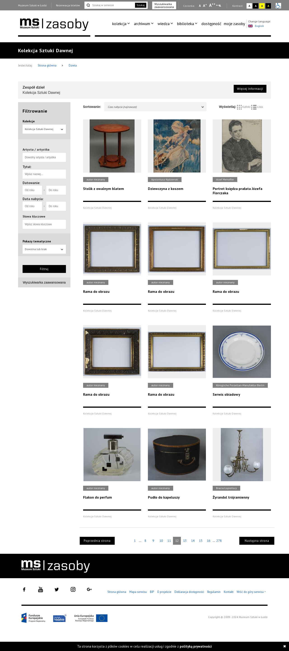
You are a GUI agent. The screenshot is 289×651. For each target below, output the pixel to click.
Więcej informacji (250, 88)
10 (161, 541)
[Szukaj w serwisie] (109, 5)
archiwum (142, 23)
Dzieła (73, 65)
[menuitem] (121, 23)
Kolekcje (29, 121)
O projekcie (164, 592)
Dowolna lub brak (44, 249)
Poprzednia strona (97, 541)
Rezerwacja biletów (68, 5)
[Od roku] (32, 190)
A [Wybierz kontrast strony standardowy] (249, 5)
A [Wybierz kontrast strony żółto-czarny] (262, 5)
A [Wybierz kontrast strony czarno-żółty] (268, 5)
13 (185, 541)
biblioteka (185, 23)
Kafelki (244, 107)
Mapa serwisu (138, 592)
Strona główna (47, 65)
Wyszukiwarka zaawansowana (164, 5)
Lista (257, 107)
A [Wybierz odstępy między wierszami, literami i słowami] (220, 6)
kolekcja (119, 23)
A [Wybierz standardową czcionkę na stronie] (205, 5)
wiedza (164, 23)
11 (169, 541)
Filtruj (44, 269)
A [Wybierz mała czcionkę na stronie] (200, 6)
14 (193, 541)
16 (208, 541)
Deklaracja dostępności (189, 592)
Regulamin (214, 592)
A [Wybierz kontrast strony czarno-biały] (255, 5)
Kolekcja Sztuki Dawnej (44, 129)
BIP (152, 592)
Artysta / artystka (36, 149)
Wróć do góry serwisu (251, 592)
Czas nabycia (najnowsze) (156, 107)
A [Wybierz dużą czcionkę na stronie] (212, 5)
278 (219, 541)
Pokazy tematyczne (37, 241)
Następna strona (257, 541)
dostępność (211, 23)
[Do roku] (56, 190)
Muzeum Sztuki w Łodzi (32, 5)
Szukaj (141, 5)
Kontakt (228, 592)
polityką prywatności (196, 646)
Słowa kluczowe (34, 216)
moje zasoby (234, 23)
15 (201, 541)
